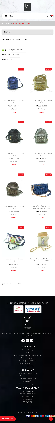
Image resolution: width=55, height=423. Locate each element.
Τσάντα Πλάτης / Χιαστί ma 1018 (13, 207)
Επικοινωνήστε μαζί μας (27, 384)
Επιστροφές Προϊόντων (27, 361)
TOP (51, 419)
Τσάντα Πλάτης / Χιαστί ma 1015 (41, 101)
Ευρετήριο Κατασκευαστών (27, 373)
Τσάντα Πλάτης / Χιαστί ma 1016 (13, 154)
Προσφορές (27, 381)
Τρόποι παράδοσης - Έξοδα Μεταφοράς (28, 355)
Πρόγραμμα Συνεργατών (27, 378)
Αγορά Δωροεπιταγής (27, 376)
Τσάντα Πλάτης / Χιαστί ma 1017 (41, 154)
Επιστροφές (27, 402)
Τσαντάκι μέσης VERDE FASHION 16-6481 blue (41, 207)
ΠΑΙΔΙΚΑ (7, 23)
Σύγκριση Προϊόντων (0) (17, 50)
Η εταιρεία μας (27, 350)
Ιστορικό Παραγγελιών (27, 394)
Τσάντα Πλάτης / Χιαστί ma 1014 (13, 101)
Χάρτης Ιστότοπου (27, 366)
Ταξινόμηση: (6, 54)
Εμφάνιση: (5, 59)
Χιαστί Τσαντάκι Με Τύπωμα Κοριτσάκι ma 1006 (41, 260)
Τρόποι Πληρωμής (27, 358)
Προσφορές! (8, 418)
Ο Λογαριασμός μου (27, 391)
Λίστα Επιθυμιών (27, 396)
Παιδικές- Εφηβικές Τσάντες (22, 23)
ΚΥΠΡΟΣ (27, 353)
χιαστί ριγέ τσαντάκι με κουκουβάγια (14, 260)
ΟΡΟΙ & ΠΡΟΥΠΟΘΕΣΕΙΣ (27, 363)
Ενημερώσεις (27, 399)
